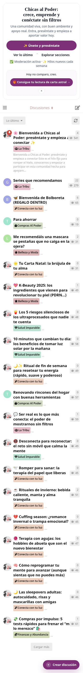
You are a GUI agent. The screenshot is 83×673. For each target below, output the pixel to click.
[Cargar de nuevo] (76, 121)
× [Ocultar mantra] (41, 91)
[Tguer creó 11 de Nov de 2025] (7, 394)
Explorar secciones (56, 55)
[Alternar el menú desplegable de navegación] (41, 108)
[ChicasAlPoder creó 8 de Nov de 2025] (7, 492)
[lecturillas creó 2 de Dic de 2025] (7, 239)
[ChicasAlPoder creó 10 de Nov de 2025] (7, 416)
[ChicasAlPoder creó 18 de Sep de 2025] (7, 135)
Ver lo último (23, 55)
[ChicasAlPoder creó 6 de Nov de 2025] (7, 621)
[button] (61, 664)
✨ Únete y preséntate (41, 45)
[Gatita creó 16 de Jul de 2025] (7, 182)
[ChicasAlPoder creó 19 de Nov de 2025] (7, 287)
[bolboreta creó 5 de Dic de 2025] (7, 199)
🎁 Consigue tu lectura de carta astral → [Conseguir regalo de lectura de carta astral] (41, 82)
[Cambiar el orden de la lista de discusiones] (14, 121)
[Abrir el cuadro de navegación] (4, 108)
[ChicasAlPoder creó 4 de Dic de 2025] (7, 265)
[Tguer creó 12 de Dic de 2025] (7, 221)
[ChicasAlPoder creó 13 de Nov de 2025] (7, 368)
